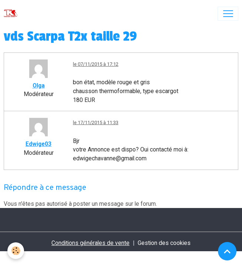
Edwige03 (38, 143)
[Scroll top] (227, 251)
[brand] (12, 14)
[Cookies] (15, 250)
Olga (39, 85)
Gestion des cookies (164, 242)
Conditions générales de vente (90, 242)
